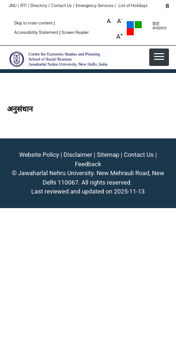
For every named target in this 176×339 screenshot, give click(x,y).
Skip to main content (33, 23)
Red (130, 31)
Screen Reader (75, 33)
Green (138, 24)
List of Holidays (132, 5)
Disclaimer (77, 154)
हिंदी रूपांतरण (160, 26)
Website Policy (39, 154)
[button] (159, 56)
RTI (23, 6)
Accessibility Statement (36, 33)
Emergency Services (95, 6)
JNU (12, 6)
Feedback (88, 164)
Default (130, 24)
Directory (39, 6)
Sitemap (108, 154)
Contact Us (61, 6)
